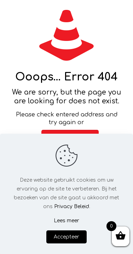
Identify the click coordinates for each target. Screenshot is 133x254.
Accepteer (66, 237)
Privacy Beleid (71, 206)
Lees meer (66, 220)
